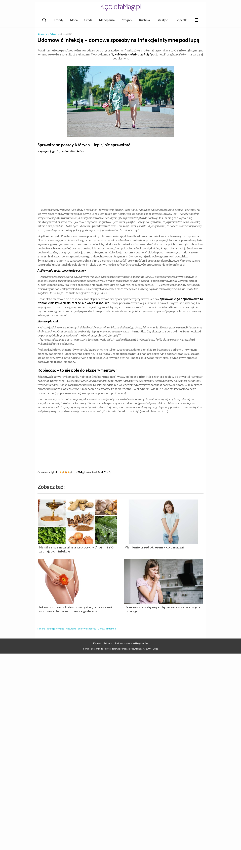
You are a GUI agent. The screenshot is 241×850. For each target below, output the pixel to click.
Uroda (88, 20)
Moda (74, 20)
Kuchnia (144, 20)
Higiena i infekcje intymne (50, 628)
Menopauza (107, 20)
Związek (126, 20)
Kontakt (97, 643)
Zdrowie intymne (107, 628)
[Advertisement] (120, 180)
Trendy (58, 20)
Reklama (108, 643)
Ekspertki (181, 20)
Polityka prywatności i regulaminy (131, 643)
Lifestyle (162, 20)
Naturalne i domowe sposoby (81, 628)
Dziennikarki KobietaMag (49, 34)
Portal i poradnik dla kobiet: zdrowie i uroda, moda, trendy (112, 648)
